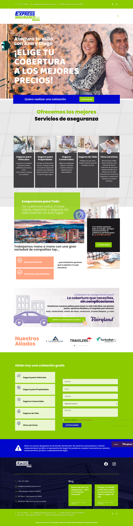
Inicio (53, 16)
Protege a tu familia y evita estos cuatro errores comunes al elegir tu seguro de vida (105, 492)
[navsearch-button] (118, 16)
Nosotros (63, 16)
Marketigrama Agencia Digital (86, 522)
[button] (74, 345)
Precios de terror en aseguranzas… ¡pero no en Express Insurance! (80, 491)
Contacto (103, 16)
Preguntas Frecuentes (79, 16)
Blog (94, 16)
